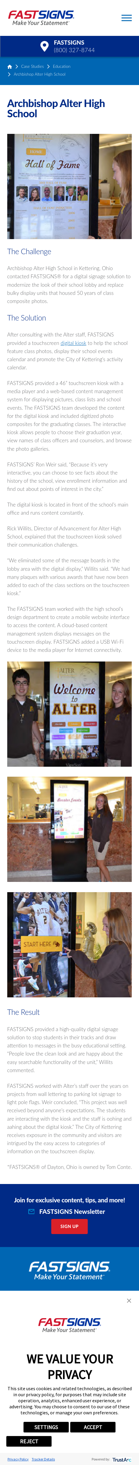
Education (62, 66)
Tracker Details (43, 1459)
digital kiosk (73, 343)
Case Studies (32, 66)
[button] (129, 1301)
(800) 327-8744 (74, 49)
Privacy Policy (18, 1459)
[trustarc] (121, 1459)
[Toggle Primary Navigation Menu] (127, 18)
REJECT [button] (29, 1441)
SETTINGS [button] (46, 1427)
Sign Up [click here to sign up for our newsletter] (70, 1226)
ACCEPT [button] (93, 1427)
